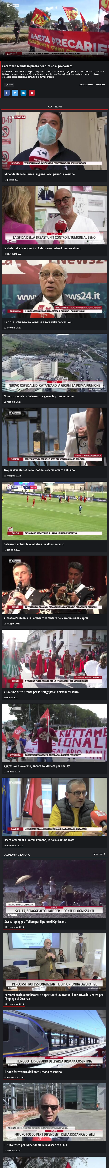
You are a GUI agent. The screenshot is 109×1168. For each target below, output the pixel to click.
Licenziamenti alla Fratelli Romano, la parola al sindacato (39, 840)
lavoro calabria (86, 84)
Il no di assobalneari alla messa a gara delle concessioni (38, 322)
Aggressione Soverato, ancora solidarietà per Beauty (37, 766)
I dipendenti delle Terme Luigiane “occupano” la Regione (39, 174)
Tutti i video (99, 854)
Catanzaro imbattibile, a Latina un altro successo (34, 544)
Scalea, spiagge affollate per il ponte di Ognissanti (35, 921)
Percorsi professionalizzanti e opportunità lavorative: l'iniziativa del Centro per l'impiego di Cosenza (53, 996)
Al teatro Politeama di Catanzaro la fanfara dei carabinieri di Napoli (46, 618)
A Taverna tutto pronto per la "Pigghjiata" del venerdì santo (41, 692)
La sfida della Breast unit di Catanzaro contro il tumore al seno (42, 248)
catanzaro (100, 84)
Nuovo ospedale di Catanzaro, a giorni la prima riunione (39, 396)
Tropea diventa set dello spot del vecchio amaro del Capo (39, 470)
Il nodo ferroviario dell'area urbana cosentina (33, 1071)
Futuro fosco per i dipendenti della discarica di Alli (35, 1145)
